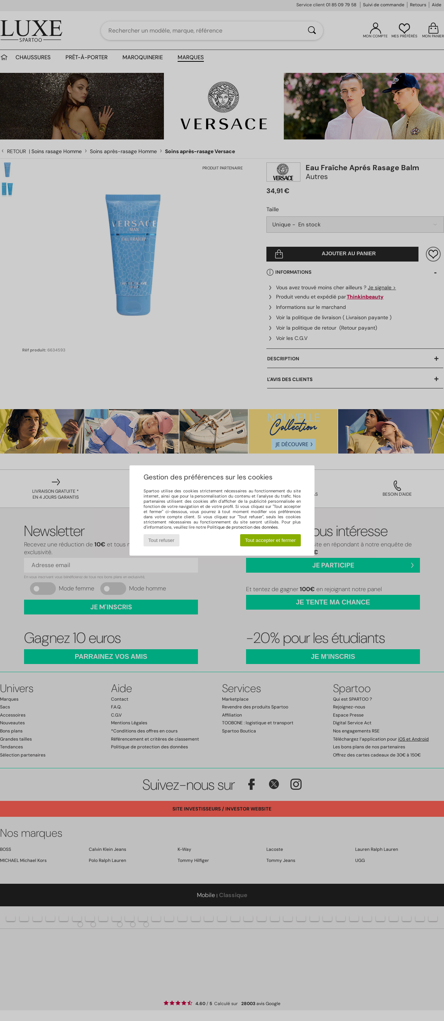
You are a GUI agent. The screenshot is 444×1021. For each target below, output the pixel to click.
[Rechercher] (312, 30)
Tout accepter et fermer (270, 540)
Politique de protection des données (242, 527)
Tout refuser (161, 540)
